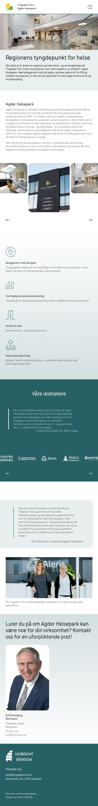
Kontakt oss (14, 769)
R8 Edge (29, 797)
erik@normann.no (16, 735)
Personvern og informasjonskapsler (21, 794)
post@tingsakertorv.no (19, 775)
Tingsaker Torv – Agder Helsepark (26, 7)
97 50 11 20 (12, 731)
